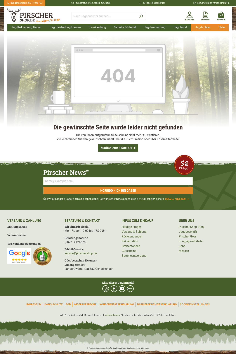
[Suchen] (141, 16)
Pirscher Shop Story (191, 227)
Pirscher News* (66, 172)
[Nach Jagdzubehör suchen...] (104, 16)
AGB (68, 304)
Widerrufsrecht (85, 304)
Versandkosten (112, 315)
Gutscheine (129, 251)
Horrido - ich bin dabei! (118, 190)
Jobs (182, 246)
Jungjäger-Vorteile (190, 241)
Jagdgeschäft (188, 231)
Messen (184, 251)
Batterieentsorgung (134, 255)
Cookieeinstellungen (195, 304)
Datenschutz (53, 304)
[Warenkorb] (221, 15)
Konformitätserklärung (117, 304)
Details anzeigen (177, 198)
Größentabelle (131, 246)
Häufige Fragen (132, 227)
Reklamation (130, 241)
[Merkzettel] (205, 15)
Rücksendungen (132, 236)
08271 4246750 (26, 3)
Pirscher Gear (187, 236)
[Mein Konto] (189, 15)
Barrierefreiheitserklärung (157, 304)
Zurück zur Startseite (118, 148)
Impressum (33, 304)
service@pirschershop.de (81, 253)
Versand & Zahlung (134, 231)
